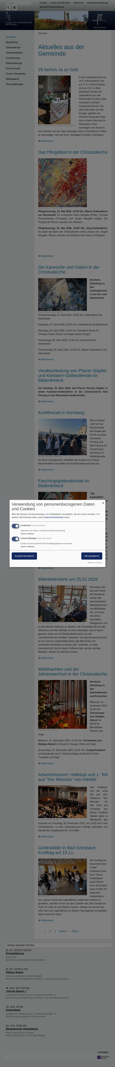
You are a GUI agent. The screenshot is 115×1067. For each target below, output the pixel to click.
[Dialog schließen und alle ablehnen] (103, 502)
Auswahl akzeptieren (24, 556)
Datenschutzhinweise (54, 517)
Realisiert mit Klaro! (95, 562)
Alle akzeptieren (91, 556)
